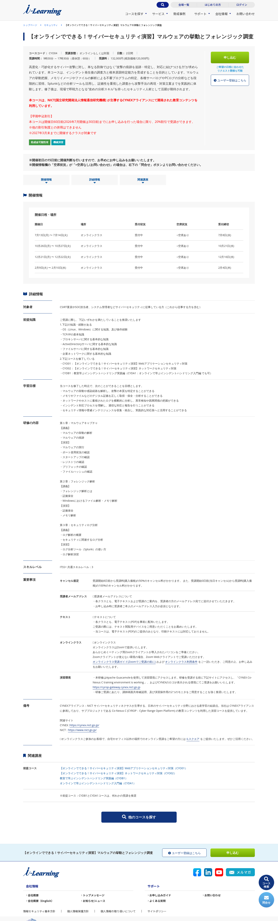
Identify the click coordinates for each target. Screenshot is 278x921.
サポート (200, 13)
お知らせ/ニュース (94, 901)
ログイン (241, 5)
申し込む (230, 57)
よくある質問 (157, 901)
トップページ (30, 25)
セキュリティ (51, 25)
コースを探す (134, 13)
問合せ (266, 899)
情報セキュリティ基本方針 (39, 911)
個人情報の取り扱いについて (118, 911)
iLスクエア (192, 739)
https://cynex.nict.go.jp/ (84, 725)
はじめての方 (213, 5)
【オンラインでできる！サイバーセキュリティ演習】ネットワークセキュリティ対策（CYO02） (118, 773)
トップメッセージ (93, 895)
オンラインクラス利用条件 (181, 662)
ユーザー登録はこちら (230, 80)
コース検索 (266, 882)
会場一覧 (183, 5)
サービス (158, 13)
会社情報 (221, 13)
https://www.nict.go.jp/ (82, 730)
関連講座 (142, 181)
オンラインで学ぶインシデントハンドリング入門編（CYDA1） (98, 783)
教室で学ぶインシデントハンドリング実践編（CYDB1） (94, 778)
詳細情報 (94, 181)
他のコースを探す (139, 817)
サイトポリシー (156, 911)
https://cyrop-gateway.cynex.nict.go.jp (116, 687)
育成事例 (179, 13)
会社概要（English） (41, 901)
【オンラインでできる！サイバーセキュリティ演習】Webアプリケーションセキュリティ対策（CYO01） (123, 768)
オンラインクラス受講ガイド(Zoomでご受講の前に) (124, 662)
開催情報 (46, 181)
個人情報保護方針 (78, 911)
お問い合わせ (245, 13)
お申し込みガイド (160, 895)
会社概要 (33, 895)
